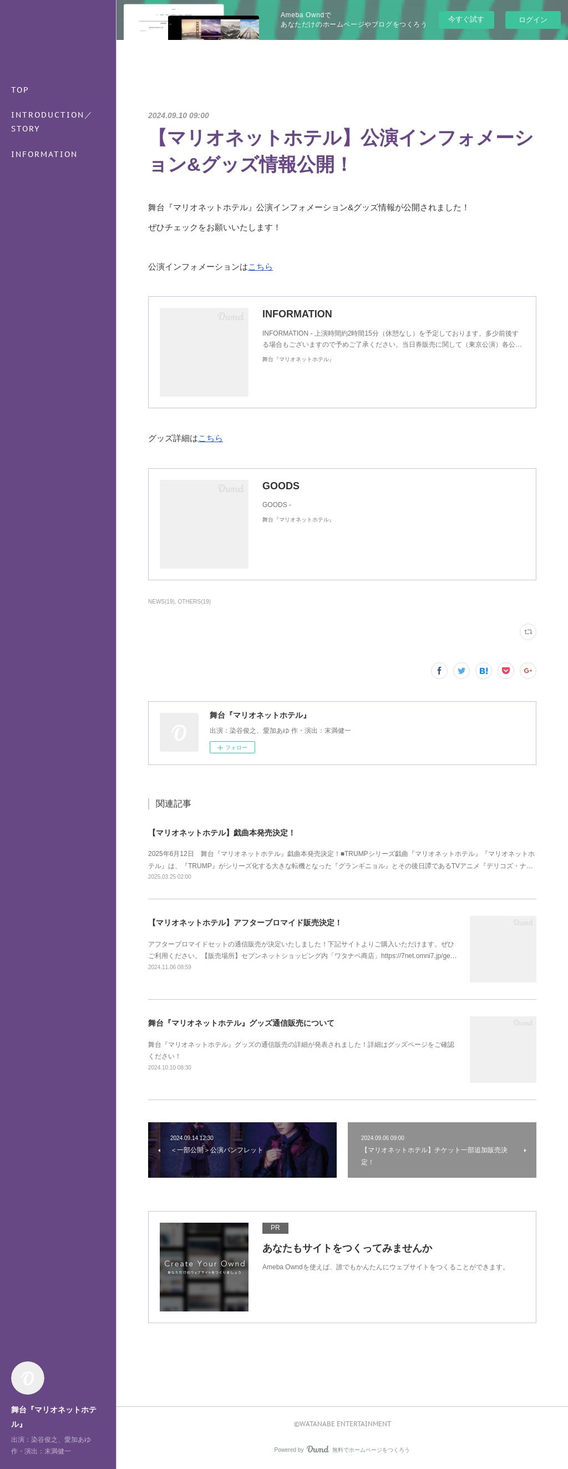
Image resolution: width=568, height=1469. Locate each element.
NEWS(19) (161, 602)
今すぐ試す (466, 19)
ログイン (533, 20)
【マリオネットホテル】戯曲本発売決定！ (222, 832)
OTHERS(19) (194, 602)
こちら (260, 266)
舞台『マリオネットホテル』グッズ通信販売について (241, 1023)
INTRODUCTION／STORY (52, 122)
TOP (20, 90)
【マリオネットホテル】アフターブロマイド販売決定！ (245, 922)
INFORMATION (44, 154)
